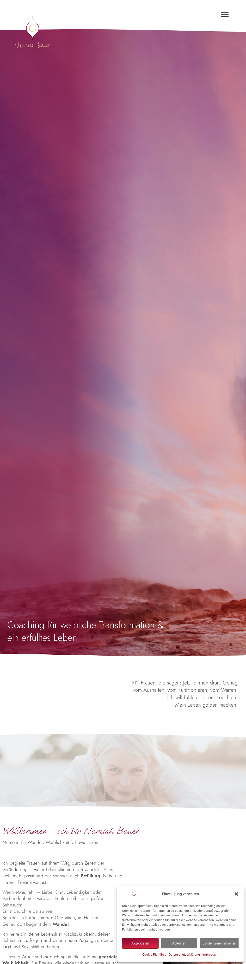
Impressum (210, 954)
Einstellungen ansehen (219, 943)
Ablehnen (179, 943)
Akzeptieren (140, 943)
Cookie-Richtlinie (154, 954)
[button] (236, 894)
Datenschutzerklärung (184, 954)
